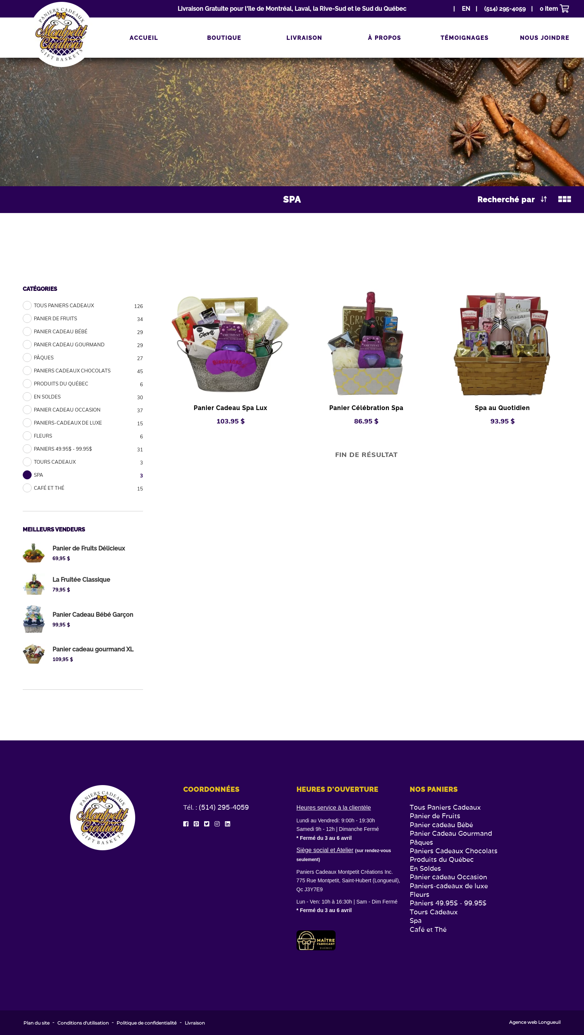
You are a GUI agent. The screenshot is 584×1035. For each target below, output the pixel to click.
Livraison (304, 38)
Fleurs (419, 894)
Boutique (224, 38)
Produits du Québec (442, 859)
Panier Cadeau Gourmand (451, 833)
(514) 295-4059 (224, 807)
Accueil (144, 38)
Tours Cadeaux (434, 912)
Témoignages (465, 38)
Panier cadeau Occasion (448, 877)
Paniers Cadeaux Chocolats (454, 851)
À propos (384, 38)
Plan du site (36, 1023)
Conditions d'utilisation (83, 1023)
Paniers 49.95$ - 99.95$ (448, 903)
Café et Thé (428, 929)
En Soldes (425, 868)
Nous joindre (544, 38)
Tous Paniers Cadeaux (445, 807)
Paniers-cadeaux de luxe (449, 886)
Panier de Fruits (435, 816)
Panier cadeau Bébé (441, 824)
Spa (416, 920)
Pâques (421, 842)
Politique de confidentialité (147, 1023)
